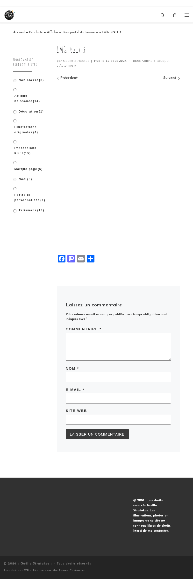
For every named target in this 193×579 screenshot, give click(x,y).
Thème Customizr (72, 570)
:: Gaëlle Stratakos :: (35, 563)
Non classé (31, 80)
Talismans (31, 210)
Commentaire (83, 329)
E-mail (75, 390)
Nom (72, 368)
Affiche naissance (27, 98)
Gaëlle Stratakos (76, 61)
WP (26, 570)
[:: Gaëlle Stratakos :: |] (9, 14)
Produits (36, 32)
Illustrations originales (26, 129)
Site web (76, 411)
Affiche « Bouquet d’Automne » (72, 32)
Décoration (31, 111)
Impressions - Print (26, 150)
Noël (25, 179)
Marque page (28, 169)
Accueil (19, 32)
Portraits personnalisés (29, 197)
